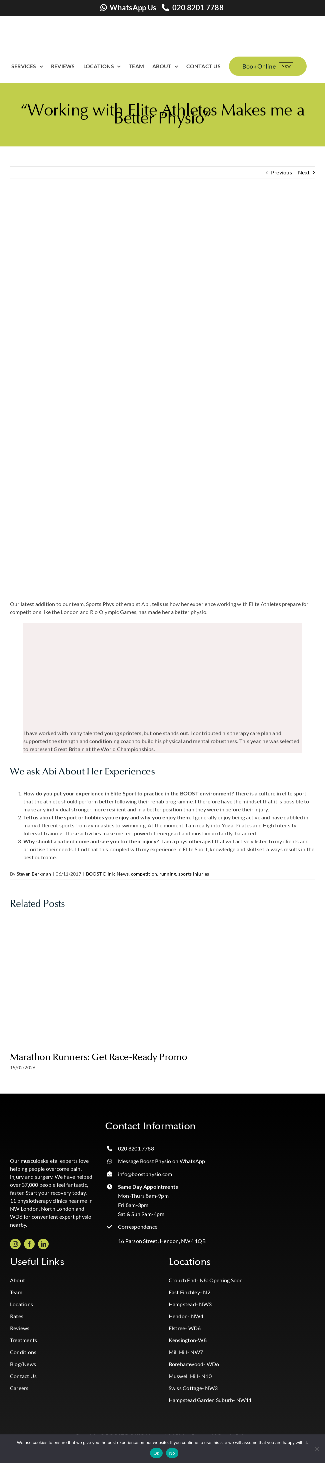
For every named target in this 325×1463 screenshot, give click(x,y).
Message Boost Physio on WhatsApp (161, 1161)
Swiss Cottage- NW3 (193, 1388)
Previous (281, 172)
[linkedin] (43, 1244)
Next (304, 172)
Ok (156, 1453)
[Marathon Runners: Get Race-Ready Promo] (162, 921)
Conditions (23, 1352)
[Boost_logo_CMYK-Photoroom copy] (36, 1123)
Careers (19, 1388)
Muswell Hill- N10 (190, 1376)
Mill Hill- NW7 (186, 1352)
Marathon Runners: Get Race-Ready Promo (98, 1057)
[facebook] (29, 1244)
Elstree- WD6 (185, 1328)
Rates (16, 1316)
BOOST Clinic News (107, 874)
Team (16, 1292)
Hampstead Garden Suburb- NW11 (210, 1400)
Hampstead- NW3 (190, 1304)
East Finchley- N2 (189, 1292)
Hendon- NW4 (186, 1316)
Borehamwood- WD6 (194, 1364)
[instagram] (15, 1244)
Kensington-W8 (188, 1340)
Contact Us (23, 1376)
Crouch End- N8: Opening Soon (206, 1280)
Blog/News (23, 1364)
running (167, 874)
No (172, 1453)
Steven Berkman (34, 874)
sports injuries (193, 874)
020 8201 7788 (198, 7)
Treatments (23, 1340)
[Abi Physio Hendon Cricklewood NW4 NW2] (162, 394)
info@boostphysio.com (145, 1174)
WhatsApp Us (133, 7)
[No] (316, 1448)
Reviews (20, 1328)
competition (144, 874)
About (17, 1280)
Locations (21, 1304)
